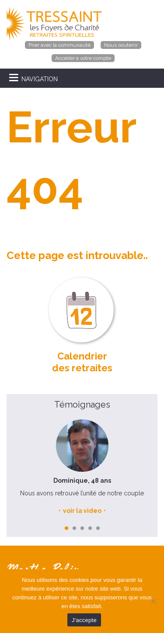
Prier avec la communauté (59, 45)
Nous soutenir (121, 45)
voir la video (82, 510)
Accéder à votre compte (83, 58)
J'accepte (84, 620)
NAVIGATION (39, 79)
